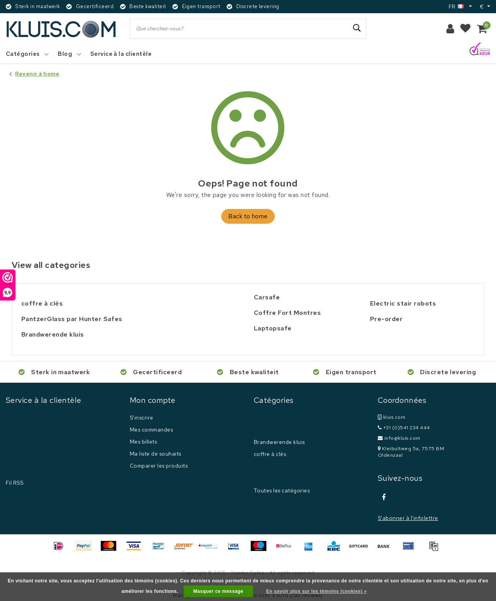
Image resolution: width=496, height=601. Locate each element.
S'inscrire (141, 417)
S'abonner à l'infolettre (408, 518)
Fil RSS (14, 482)
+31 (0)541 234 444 (404, 427)
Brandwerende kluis (279, 442)
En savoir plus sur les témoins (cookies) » (316, 591)
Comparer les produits (159, 465)
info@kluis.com (399, 438)
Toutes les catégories (282, 490)
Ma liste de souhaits (155, 453)
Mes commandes (151, 429)
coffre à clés (270, 454)
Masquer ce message (218, 591)
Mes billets (143, 441)
